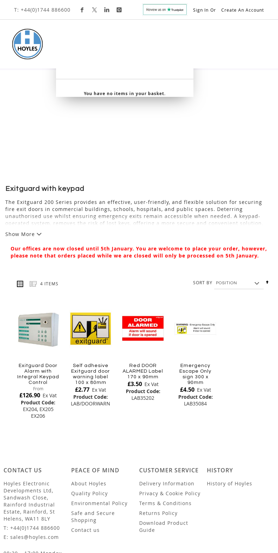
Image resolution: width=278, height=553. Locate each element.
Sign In (201, 10)
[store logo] (27, 44)
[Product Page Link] (38, 276)
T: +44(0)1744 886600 (42, 9)
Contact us (85, 477)
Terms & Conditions (165, 450)
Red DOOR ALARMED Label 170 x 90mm (143, 318)
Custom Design (197, 66)
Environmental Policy (99, 450)
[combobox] (207, 92)
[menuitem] (35, 67)
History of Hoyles (229, 430)
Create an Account (242, 10)
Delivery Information (166, 430)
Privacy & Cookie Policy (169, 440)
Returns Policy (158, 460)
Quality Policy (89, 440)
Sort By (202, 229)
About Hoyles (88, 430)
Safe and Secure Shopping (93, 464)
